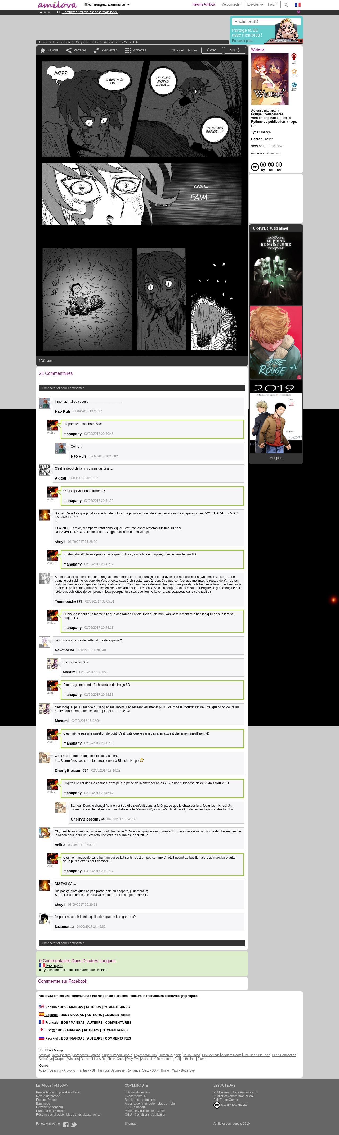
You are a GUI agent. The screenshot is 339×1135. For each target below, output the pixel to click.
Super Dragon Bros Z (117, 1055)
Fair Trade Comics (226, 1100)
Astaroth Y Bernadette (156, 1059)
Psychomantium (145, 1055)
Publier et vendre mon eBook (234, 1096)
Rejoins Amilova (204, 4)
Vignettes (139, 50)
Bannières (43, 1103)
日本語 (47, 1030)
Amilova (44, 1055)
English (48, 1007)
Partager (80, 50)
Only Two (133, 1059)
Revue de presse (48, 1096)
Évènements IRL (136, 1096)
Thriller (94, 42)
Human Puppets (170, 1055)
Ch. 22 (123, 42)
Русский (48, 1038)
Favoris (53, 50)
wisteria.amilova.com (265, 153)
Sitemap (130, 1123)
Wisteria (109, 42)
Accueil (43, 42)
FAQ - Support (135, 1107)
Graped (60, 1059)
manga (80, 42)
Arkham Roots (231, 1055)
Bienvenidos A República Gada (102, 1059)
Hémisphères (61, 1055)
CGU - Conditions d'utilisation (145, 1114)
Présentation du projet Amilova (57, 1092)
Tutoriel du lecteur (137, 1092)
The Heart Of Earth (256, 1055)
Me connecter (231, 4)
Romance (133, 1070)
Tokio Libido (191, 1055)
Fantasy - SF (87, 1070)
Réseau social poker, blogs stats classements (68, 1114)
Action (43, 1070)
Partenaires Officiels (50, 1111)
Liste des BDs (61, 42)
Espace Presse (46, 1100)
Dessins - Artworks (63, 1070)
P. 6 (135, 42)
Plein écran (109, 50)
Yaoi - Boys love (183, 1070)
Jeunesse (117, 1070)
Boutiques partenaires (140, 1100)
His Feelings (211, 1055)
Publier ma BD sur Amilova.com (235, 1092)
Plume (201, 1059)
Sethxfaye (46, 1059)
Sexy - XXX (150, 1070)
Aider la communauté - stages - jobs (150, 1103)
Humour (103, 1070)
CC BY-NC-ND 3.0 (230, 1105)
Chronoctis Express (86, 1055)
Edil (177, 1059)
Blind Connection (284, 1055)
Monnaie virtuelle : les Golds (145, 1111)
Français (51, 965)
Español (48, 1015)
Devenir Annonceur (49, 1107)
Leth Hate (188, 1059)
